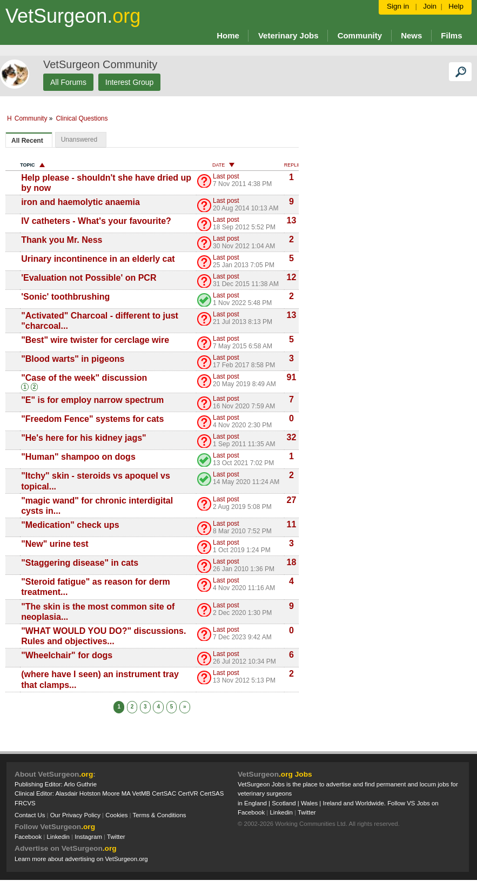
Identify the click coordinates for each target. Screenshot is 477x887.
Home (228, 35)
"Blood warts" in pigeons (72, 358)
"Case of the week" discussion (84, 377)
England (255, 803)
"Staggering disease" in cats (79, 562)
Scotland (283, 803)
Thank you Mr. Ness (61, 239)
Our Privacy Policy (75, 815)
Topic (32, 165)
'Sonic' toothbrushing (65, 296)
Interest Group (129, 82)
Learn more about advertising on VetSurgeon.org (81, 859)
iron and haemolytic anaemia (80, 202)
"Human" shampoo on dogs (78, 456)
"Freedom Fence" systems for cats (92, 418)
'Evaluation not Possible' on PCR (88, 277)
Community (49, 118)
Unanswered (79, 139)
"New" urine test (55, 543)
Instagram (88, 836)
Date (223, 165)
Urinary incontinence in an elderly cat (98, 258)
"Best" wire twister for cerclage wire (95, 340)
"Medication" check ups (70, 524)
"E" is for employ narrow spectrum (92, 400)
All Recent (27, 140)
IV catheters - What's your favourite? (96, 221)
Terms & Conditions (159, 815)
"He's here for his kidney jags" (83, 437)
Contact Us (30, 815)
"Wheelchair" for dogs (66, 655)
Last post (226, 176)
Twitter (116, 836)
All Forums (68, 82)
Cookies (116, 815)
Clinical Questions (100, 118)
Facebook (28, 836)
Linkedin (58, 836)
